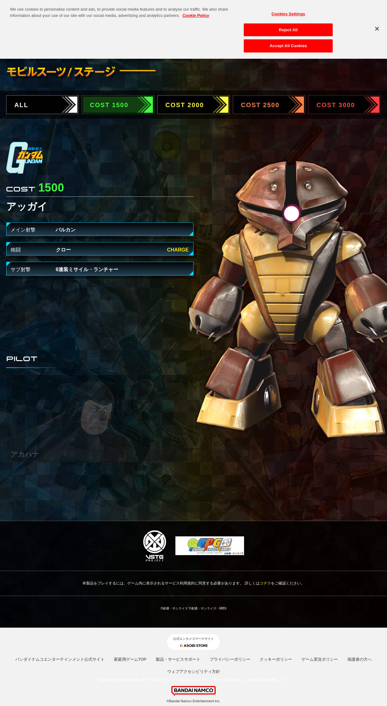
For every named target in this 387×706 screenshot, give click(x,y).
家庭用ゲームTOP (130, 659)
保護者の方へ (359, 659)
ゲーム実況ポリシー (319, 659)
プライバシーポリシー (230, 659)
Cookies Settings (288, 11)
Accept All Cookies (288, 43)
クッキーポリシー (276, 659)
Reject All (288, 27)
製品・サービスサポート (178, 659)
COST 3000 (335, 105)
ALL (21, 105)
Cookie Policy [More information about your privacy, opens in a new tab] (196, 12)
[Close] (377, 26)
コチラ (265, 583)
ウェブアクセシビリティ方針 (193, 671)
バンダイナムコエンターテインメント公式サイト (60, 659)
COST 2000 (184, 105)
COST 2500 (260, 105)
